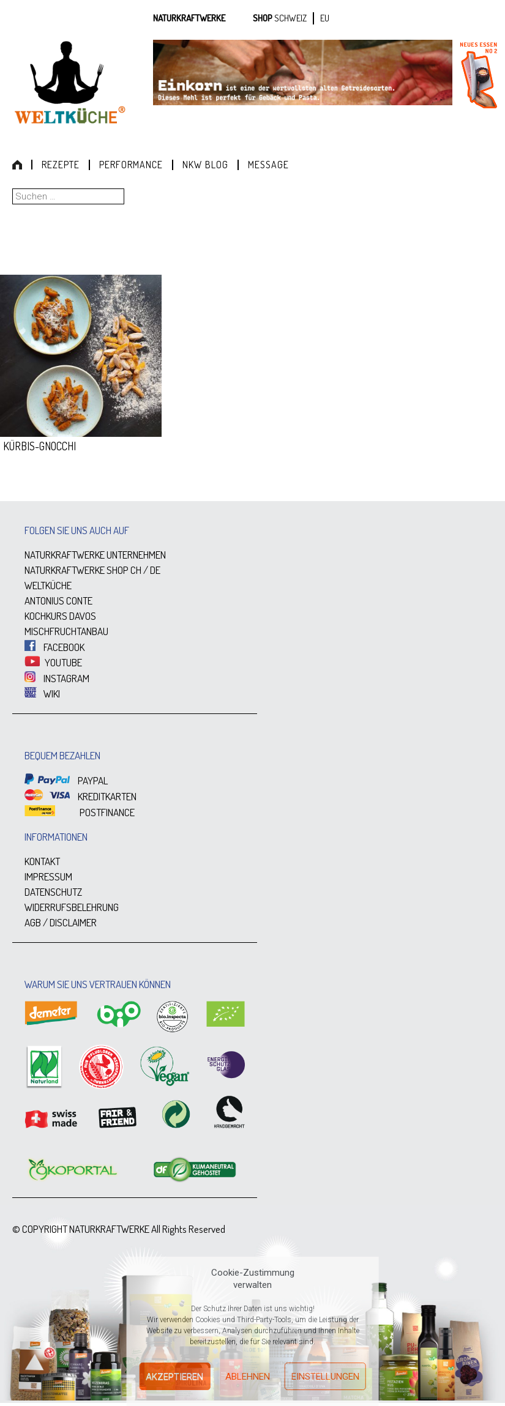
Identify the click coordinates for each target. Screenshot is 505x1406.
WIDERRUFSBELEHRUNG (71, 907)
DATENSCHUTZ (53, 891)
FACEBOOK (54, 647)
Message (268, 164)
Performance (131, 164)
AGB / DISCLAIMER (60, 922)
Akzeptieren (174, 1376)
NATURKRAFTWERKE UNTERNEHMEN (95, 554)
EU (324, 18)
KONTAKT (42, 861)
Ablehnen (247, 1376)
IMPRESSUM (48, 876)
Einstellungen (325, 1376)
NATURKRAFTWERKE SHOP (76, 570)
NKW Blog (205, 164)
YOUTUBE (53, 662)
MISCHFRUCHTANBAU (66, 631)
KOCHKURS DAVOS (60, 615)
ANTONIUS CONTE (58, 600)
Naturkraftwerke (189, 18)
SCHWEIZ (290, 18)
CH (135, 570)
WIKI (42, 693)
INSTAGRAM (56, 678)
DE (155, 570)
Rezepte (61, 164)
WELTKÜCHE (48, 585)
